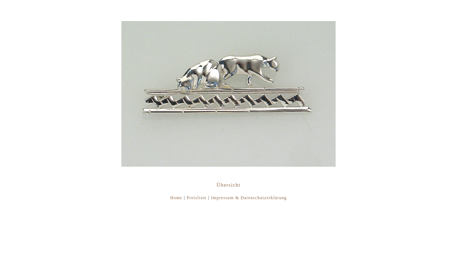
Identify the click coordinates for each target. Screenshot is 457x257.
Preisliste (197, 197)
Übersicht (228, 185)
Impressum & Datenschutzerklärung (249, 197)
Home (176, 197)
